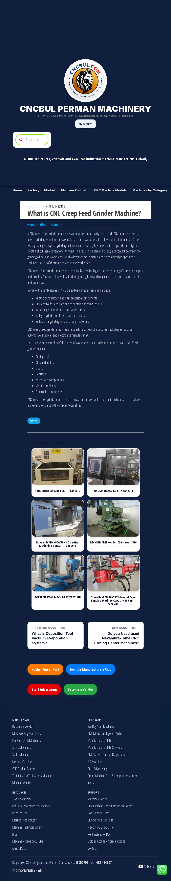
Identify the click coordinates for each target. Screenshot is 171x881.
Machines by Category (149, 190)
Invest (91, 782)
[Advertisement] (85, 28)
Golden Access (96, 841)
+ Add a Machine (22, 799)
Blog (43, 224)
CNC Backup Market (24, 768)
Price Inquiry (19, 813)
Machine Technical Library (27, 827)
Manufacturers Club (99, 740)
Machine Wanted (22, 782)
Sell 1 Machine (20, 754)
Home (17, 190)
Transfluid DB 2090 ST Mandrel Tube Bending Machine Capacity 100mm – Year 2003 (113, 600)
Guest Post (19, 848)
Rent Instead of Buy (99, 834)
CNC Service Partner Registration (107, 754)
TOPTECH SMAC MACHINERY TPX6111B (58, 597)
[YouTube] (147, 866)
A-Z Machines (95, 761)
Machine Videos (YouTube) (28, 841)
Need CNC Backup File (101, 827)
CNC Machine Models (110, 190)
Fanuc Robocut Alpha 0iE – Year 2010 (57, 491)
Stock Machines (21, 747)
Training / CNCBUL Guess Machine (32, 775)
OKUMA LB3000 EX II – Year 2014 (113, 491)
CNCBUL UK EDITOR (55, 206)
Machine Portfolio (74, 190)
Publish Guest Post (45, 669)
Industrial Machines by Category (31, 805)
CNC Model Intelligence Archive (106, 733)
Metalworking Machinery (26, 733)
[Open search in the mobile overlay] (85, 140)
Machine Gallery (97, 799)
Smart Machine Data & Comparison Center (112, 775)
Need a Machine (22, 761)
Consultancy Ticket (98, 813)
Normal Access (116, 841)
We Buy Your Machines (101, 726)
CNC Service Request (100, 820)
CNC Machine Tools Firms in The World (110, 805)
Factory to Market (41, 190)
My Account (85, 124)
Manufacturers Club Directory (105, 747)
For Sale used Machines (26, 740)
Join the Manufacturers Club (90, 669)
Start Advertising (44, 689)
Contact (92, 848)
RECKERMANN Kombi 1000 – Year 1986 (113, 542)
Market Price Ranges (24, 820)
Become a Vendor (80, 689)
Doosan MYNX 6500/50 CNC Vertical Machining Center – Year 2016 (57, 544)
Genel (55, 224)
